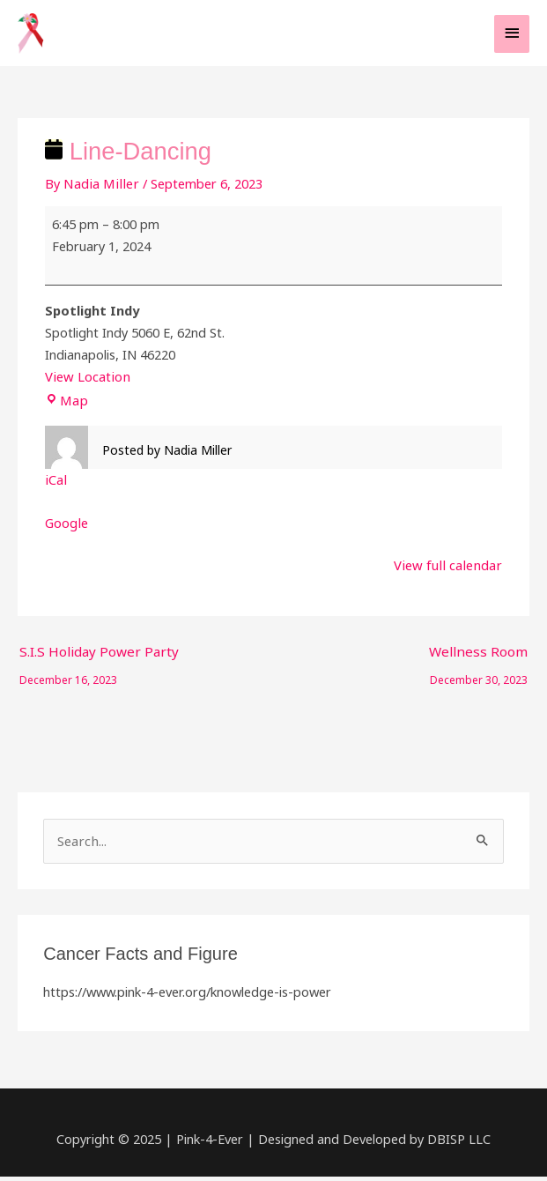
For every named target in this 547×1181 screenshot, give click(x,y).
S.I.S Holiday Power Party (93, 660)
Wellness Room (479, 660)
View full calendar (451, 571)
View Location (86, 384)
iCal (55, 486)
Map (65, 407)
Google (66, 529)
